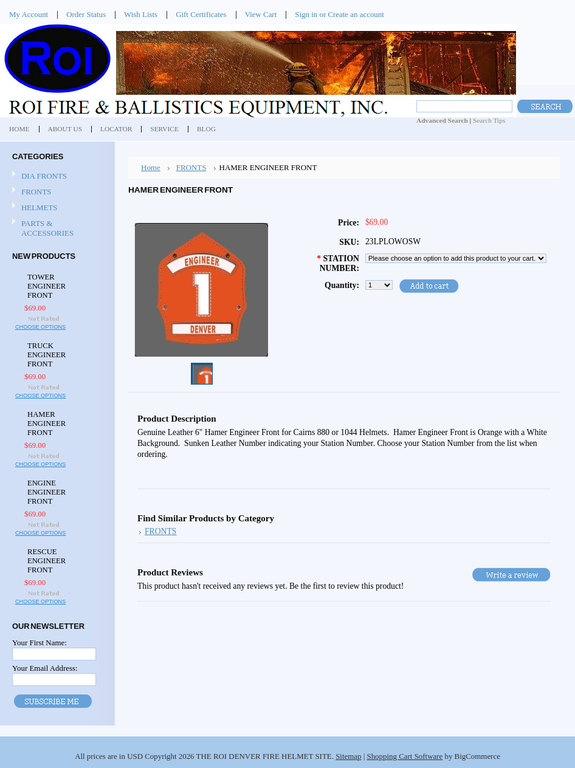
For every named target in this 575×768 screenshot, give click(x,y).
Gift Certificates (201, 14)
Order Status (86, 14)
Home (150, 167)
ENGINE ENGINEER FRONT (46, 492)
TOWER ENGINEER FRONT (46, 286)
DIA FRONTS (44, 175)
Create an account (356, 14)
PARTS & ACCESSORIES (47, 228)
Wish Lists (140, 14)
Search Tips (489, 120)
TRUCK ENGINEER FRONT (46, 354)
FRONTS (36, 191)
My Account (28, 14)
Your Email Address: (45, 668)
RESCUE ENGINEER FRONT (46, 560)
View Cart (261, 14)
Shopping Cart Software (404, 756)
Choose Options (40, 327)
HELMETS (39, 207)
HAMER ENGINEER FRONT (46, 423)
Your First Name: (39, 642)
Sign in (306, 14)
